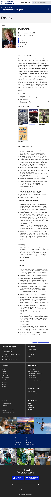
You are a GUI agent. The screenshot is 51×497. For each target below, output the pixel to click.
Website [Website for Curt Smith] (22, 46)
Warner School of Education (34, 379)
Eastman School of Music (33, 371)
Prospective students (32, 349)
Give (29, 2)
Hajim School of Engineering (34, 369)
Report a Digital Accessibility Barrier (41, 342)
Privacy (17, 489)
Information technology (7, 380)
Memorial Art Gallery (32, 393)
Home (3, 25)
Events (30, 405)
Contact (4, 371)
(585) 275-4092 (8, 357)
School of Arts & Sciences (7, 7)
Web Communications (7, 369)
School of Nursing (32, 375)
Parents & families (32, 353)
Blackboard (4, 382)
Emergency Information (30, 489)
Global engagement (6, 403)
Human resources (6, 375)
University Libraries (32, 391)
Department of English (12, 9)
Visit (26, 2)
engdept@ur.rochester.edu (10, 359)
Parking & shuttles (6, 379)
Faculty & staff (31, 354)
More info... (21, 124)
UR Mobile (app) (5, 377)
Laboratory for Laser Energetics (35, 380)
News (30, 403)
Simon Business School (33, 377)
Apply (22, 2)
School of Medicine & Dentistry (35, 373)
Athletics (31, 407)
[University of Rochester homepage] (7, 2)
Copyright (22, 489)
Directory (4, 373)
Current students (31, 351)
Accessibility (5, 405)
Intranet (4, 368)
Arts (30, 409)
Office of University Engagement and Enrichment (10, 409)
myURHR (4, 384)
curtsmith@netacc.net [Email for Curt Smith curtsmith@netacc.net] (25, 44)
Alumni (29, 356)
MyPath (4, 386)
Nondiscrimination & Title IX (8, 412)
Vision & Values (5, 407)
